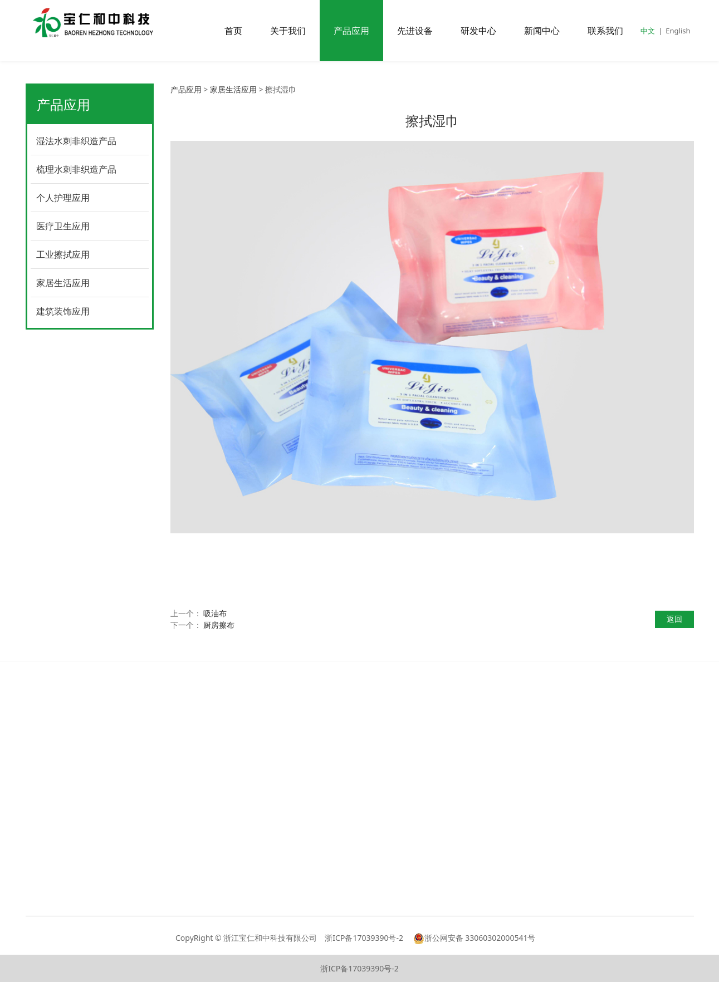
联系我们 (605, 30)
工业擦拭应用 (63, 254)
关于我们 (288, 30)
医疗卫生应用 (63, 226)
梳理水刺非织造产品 (76, 169)
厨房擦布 (218, 625)
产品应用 (351, 30)
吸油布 (215, 613)
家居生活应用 (63, 283)
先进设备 (415, 30)
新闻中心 (542, 30)
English (678, 31)
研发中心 (478, 30)
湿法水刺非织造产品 (76, 141)
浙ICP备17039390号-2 (365, 937)
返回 (674, 618)
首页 (233, 30)
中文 (647, 31)
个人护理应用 (63, 198)
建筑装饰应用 (63, 311)
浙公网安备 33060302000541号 (474, 937)
